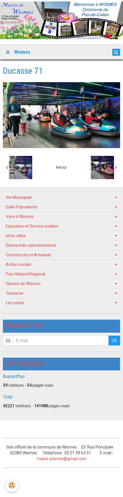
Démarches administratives (31, 245)
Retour (61, 167)
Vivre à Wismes (20, 216)
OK (114, 340)
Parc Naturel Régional (25, 274)
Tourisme (14, 293)
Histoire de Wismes (23, 283)
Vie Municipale (19, 197)
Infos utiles (16, 235)
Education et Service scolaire (32, 226)
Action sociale (18, 264)
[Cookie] (11, 485)
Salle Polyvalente (21, 207)
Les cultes (15, 302)
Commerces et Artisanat (28, 255)
